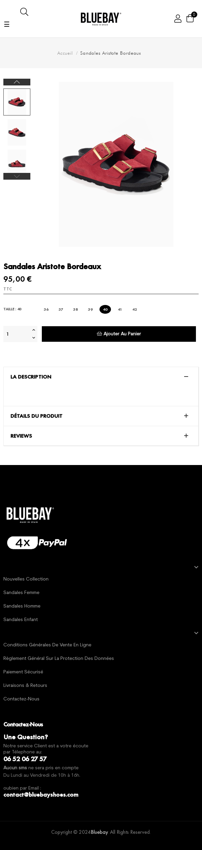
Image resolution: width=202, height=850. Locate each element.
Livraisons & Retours (25, 685)
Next (16, 82)
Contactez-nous (21, 699)
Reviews (21, 436)
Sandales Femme (21, 592)
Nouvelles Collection (26, 579)
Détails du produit (36, 416)
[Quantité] (16, 334)
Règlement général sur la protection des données (58, 658)
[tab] (101, 377)
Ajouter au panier (119, 334)
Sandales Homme (21, 606)
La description (30, 377)
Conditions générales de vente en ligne (47, 645)
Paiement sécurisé (23, 672)
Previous (16, 176)
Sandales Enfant (20, 619)
